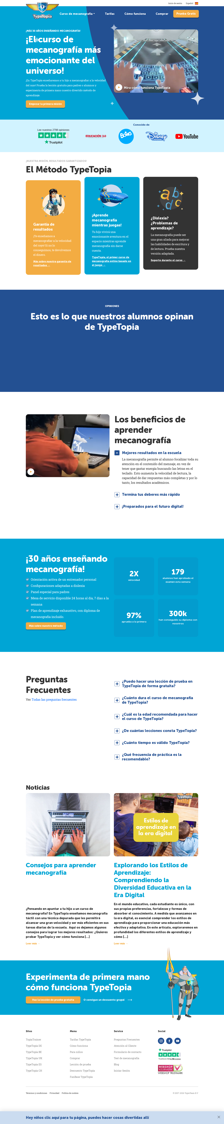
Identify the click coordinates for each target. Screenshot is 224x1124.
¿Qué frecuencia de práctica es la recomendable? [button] (152, 756)
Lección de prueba (80, 1064)
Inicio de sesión (175, 3)
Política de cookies (70, 1093)
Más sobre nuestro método (46, 625)
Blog (116, 1064)
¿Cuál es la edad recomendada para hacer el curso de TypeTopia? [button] (160, 716)
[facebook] (169, 1041)
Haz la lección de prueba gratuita (53, 999)
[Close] (219, 1117)
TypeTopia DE (34, 1045)
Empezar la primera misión (45, 103)
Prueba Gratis (186, 13)
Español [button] (192, 3)
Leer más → (33, 943)
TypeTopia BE (34, 1052)
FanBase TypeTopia (81, 1076)
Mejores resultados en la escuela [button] (151, 453)
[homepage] (43, 10)
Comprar (162, 14)
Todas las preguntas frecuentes (54, 699)
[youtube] (177, 1041)
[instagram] (161, 1041)
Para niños (76, 1052)
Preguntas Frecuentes (127, 1039)
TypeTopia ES (34, 1064)
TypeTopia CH (34, 1070)
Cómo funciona (135, 14)
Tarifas (109, 14)
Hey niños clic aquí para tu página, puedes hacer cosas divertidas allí (87, 1117)
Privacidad (54, 1093)
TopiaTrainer (33, 1039)
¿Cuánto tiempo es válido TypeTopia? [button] (156, 743)
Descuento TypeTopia (82, 1070)
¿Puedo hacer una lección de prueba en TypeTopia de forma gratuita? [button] (157, 683)
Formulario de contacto (127, 1052)
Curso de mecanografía (76, 14)
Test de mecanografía (126, 1058)
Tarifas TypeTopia (80, 1039)
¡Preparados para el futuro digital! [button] (153, 506)
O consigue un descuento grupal (104, 999)
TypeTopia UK (34, 1058)
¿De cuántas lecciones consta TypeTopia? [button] (159, 731)
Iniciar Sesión (122, 1070)
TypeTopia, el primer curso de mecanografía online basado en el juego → (111, 261)
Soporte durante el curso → (168, 260)
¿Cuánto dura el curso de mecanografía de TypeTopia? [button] (157, 700)
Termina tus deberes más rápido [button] (151, 494)
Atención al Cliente (125, 1045)
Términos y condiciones (36, 1093)
